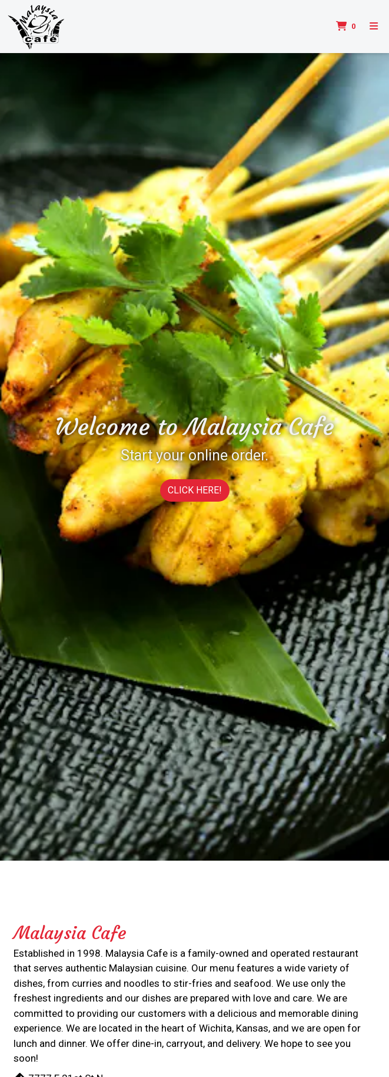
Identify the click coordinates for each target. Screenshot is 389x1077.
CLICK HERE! (195, 490)
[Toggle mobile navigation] (373, 26)
